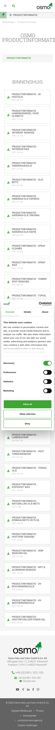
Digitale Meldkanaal (21, 710)
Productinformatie (27, 22)
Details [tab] (27, 312)
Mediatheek (8, 22)
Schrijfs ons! (28, 681)
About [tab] (45, 312)
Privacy (40, 710)
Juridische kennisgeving (29, 720)
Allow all (27, 404)
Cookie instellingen (27, 725)
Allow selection (27, 414)
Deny (27, 423)
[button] (31, 15)
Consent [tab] (9, 312)
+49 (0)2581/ (27, 672)
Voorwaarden (30, 715)
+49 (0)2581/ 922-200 (27, 677)
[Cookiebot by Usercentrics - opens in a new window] (39, 304)
